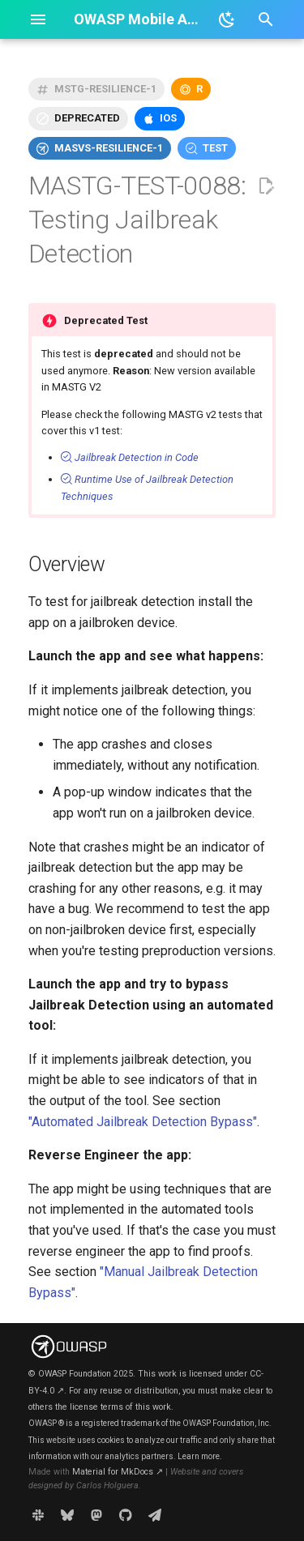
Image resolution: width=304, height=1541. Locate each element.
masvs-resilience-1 (108, 148)
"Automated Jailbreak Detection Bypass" (142, 1121)
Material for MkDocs (117, 1471)
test (215, 148)
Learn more (199, 1456)
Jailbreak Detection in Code (130, 457)
